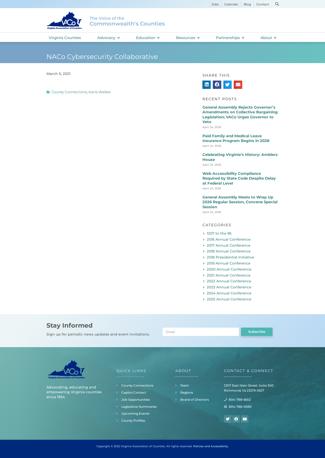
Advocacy (108, 38)
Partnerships (230, 38)
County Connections (69, 92)
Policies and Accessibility (210, 446)
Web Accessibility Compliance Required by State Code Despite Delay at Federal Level (239, 178)
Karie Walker (100, 92)
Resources (188, 38)
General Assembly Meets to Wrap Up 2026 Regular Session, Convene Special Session (240, 202)
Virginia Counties (65, 38)
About (268, 38)
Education (147, 38)
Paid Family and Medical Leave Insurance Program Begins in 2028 (235, 138)
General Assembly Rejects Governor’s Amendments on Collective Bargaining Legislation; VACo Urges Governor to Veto (240, 114)
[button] (277, 3)
